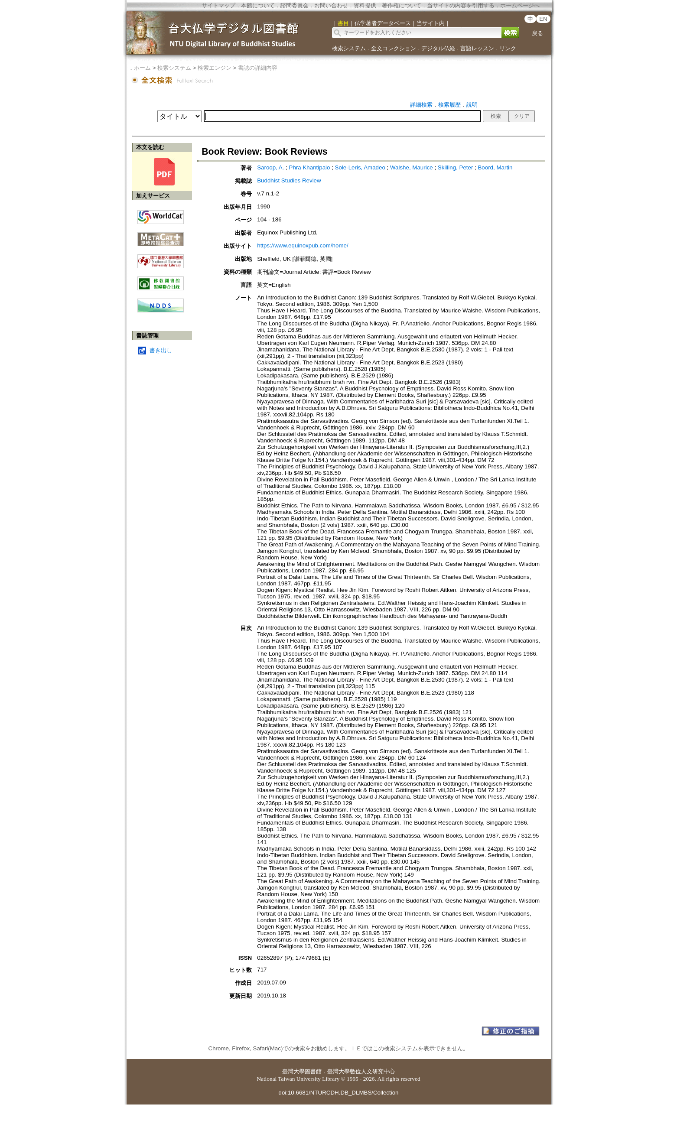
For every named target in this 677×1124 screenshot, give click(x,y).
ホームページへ (520, 5)
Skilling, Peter (456, 167)
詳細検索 (421, 104)
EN (543, 19)
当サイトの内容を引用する (461, 5)
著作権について (401, 5)
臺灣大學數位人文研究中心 (361, 1071)
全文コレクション (393, 48)
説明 (472, 104)
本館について (258, 5)
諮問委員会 (294, 5)
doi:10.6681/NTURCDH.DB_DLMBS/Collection (338, 1092)
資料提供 (365, 5)
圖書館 (313, 1071)
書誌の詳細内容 (257, 68)
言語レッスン (477, 48)
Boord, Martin (495, 167)
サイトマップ (218, 5)
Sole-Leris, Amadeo (361, 167)
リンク (507, 48)
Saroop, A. (271, 167)
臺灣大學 (293, 1071)
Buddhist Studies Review (289, 180)
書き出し (161, 350)
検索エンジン (214, 68)
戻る (537, 33)
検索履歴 (449, 104)
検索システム (349, 48)
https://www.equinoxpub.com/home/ (302, 245)
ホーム (142, 68)
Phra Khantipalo (310, 167)
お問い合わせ (331, 5)
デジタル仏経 (438, 48)
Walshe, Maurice (412, 167)
